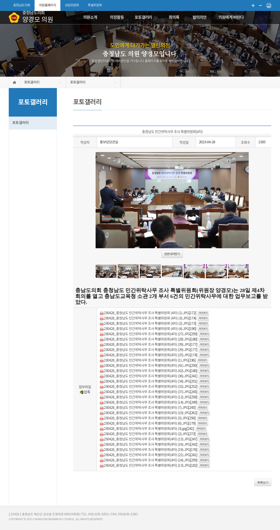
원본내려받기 (172, 254)
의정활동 (117, 17)
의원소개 (90, 17)
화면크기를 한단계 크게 (253, 5)
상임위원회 (72, 5)
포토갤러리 (143, 17)
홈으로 (14, 82)
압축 (85, 391)
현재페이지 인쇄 (268, 5)
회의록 (174, 17)
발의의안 (199, 17)
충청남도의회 (21, 5)
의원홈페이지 (47, 5)
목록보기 (262, 482)
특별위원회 (95, 5)
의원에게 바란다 (230, 17)
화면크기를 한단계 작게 (260, 5)
